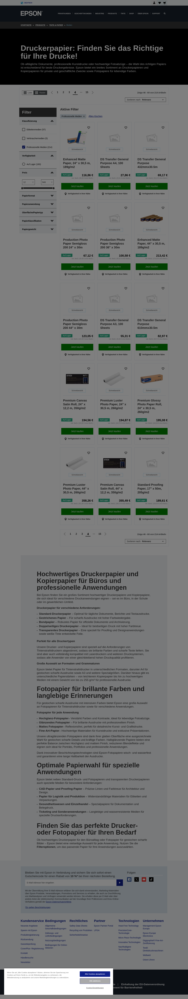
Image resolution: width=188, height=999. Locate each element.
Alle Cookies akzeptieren (95, 974)
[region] (58, 981)
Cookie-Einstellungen (95, 988)
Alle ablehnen (94, 981)
